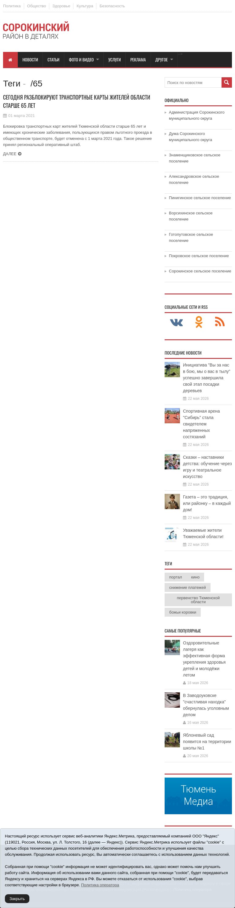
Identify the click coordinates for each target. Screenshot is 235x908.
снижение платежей (187, 587)
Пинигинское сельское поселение (200, 197)
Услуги (114, 59)
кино (195, 577)
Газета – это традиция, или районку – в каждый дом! (207, 503)
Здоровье (61, 6)
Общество (36, 6)
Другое (161, 59)
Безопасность (112, 6)
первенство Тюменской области (198, 600)
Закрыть (17, 898)
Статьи (53, 59)
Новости (30, 59)
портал (175, 577)
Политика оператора (100, 885)
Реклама (138, 59)
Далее (10, 153)
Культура (84, 6)
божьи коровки (182, 612)
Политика (12, 6)
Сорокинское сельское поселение (200, 271)
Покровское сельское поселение (199, 255)
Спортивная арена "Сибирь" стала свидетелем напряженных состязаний (201, 424)
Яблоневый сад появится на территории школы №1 (207, 741)
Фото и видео (81, 59)
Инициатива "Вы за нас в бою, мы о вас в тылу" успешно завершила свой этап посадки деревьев (206, 378)
